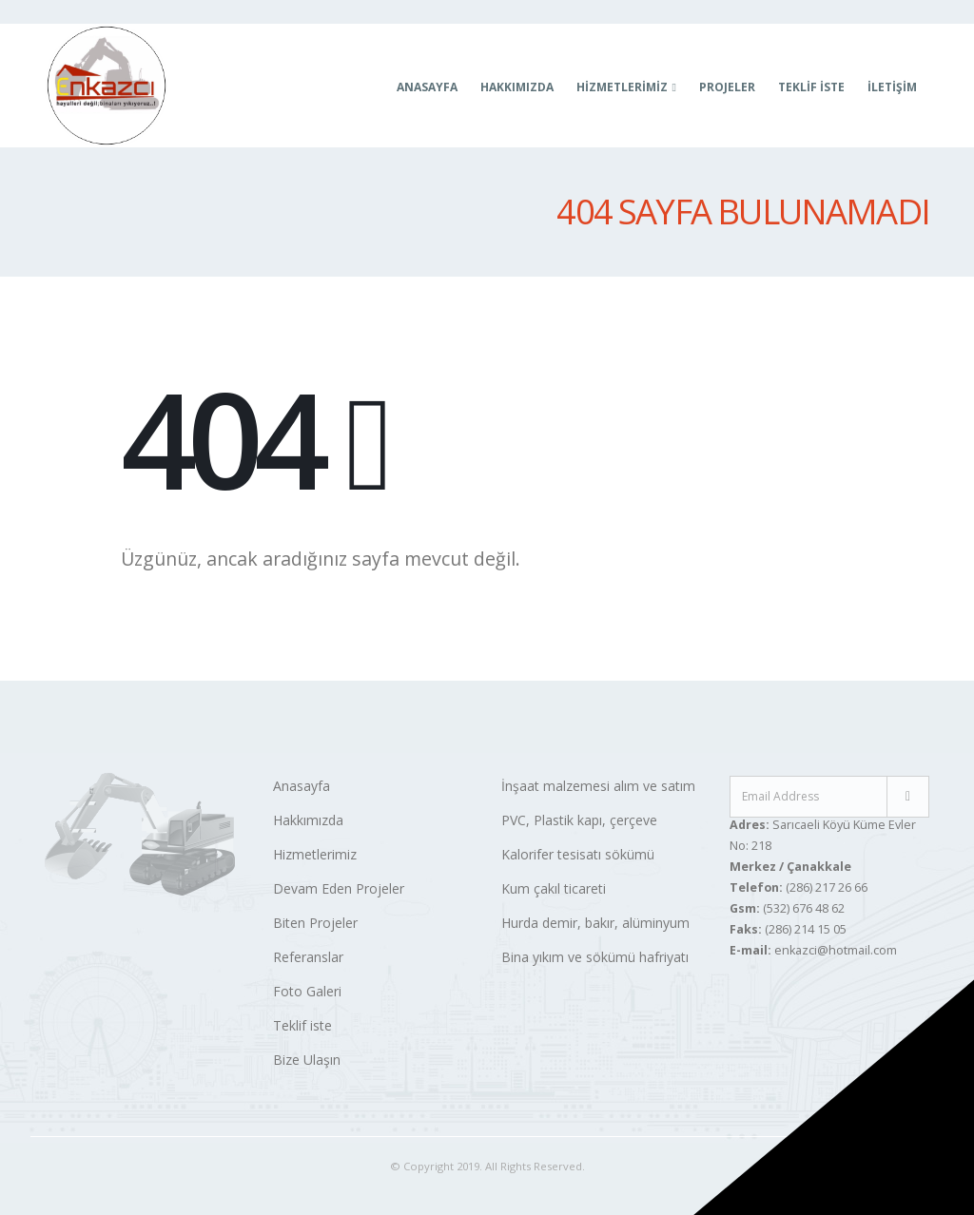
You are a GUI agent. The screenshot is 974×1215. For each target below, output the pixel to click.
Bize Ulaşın (307, 1060)
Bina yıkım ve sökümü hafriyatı (595, 957)
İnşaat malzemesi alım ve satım (598, 786)
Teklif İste (811, 87)
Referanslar (308, 957)
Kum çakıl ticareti (553, 888)
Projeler (727, 87)
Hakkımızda (517, 87)
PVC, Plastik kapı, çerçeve (579, 820)
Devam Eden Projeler (338, 888)
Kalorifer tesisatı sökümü (577, 854)
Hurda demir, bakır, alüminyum (595, 923)
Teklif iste (302, 1025)
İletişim (892, 87)
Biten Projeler (315, 923)
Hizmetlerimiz (315, 854)
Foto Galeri (307, 991)
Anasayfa (427, 87)
